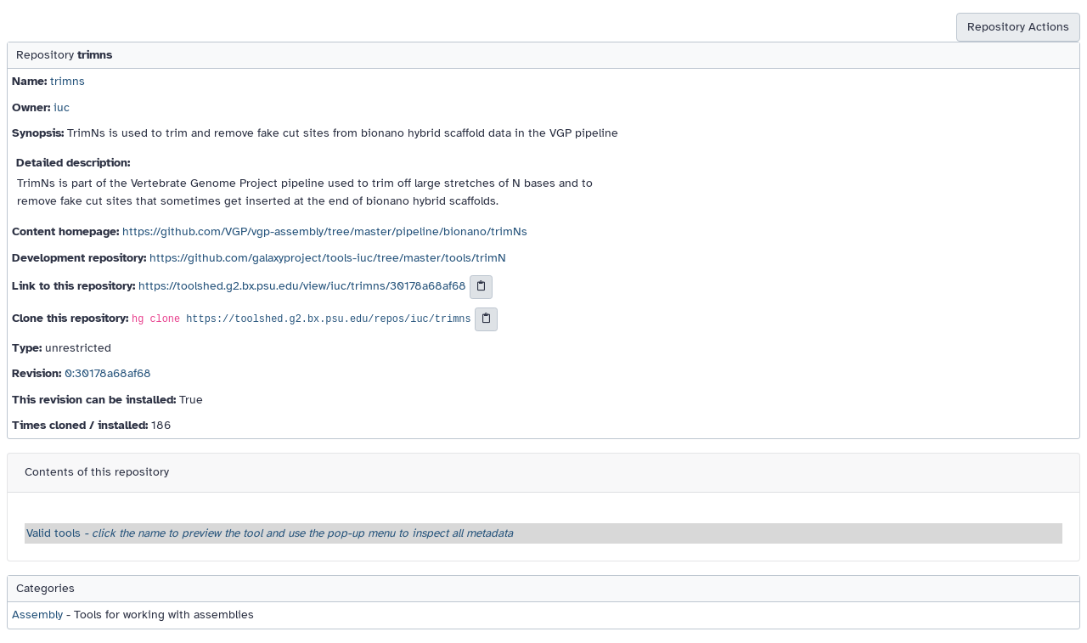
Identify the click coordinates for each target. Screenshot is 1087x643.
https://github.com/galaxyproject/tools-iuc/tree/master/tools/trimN (327, 258)
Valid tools (269, 533)
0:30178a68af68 (108, 373)
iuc (62, 107)
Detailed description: (73, 162)
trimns (67, 81)
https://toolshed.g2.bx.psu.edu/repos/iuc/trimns (328, 319)
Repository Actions (1018, 27)
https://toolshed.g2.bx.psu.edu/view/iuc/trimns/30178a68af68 (302, 286)
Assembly (37, 614)
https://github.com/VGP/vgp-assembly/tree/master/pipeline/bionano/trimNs (324, 231)
